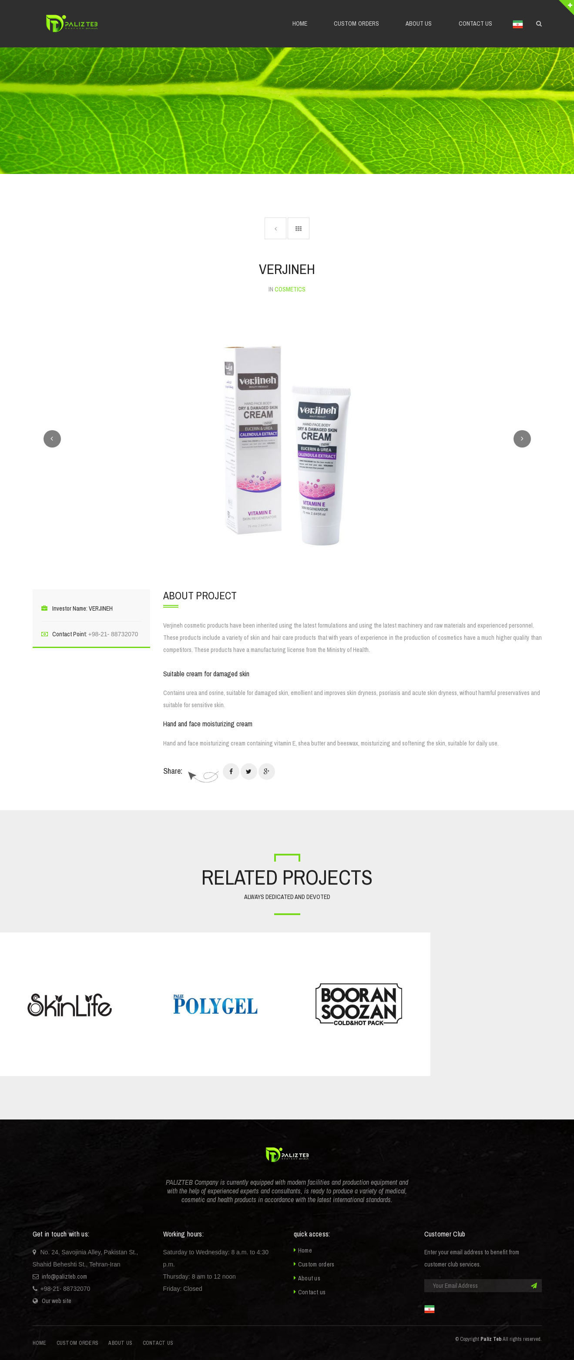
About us (309, 1278)
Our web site (56, 1301)
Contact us (312, 1292)
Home (305, 1250)
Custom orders (316, 1264)
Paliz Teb (491, 1339)
